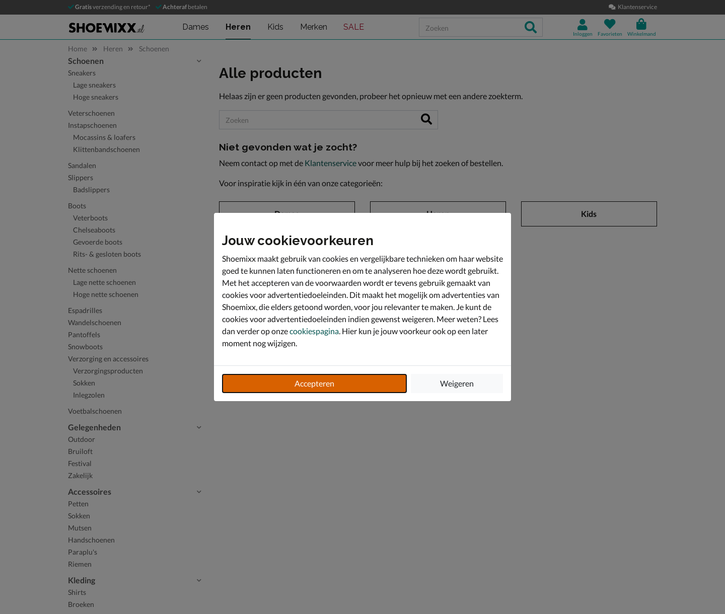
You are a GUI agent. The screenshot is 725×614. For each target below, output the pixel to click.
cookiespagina (314, 331)
